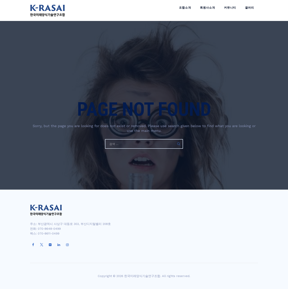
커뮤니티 (233, 10)
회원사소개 (212, 10)
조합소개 (192, 10)
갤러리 (250, 10)
